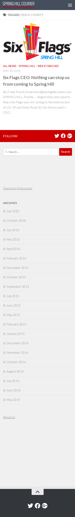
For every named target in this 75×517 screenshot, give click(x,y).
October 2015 (16, 277)
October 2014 (16, 362)
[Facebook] (63, 135)
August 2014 (15, 371)
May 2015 (13, 315)
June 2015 (14, 305)
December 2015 (17, 267)
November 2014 (17, 352)
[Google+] (69, 135)
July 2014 (13, 381)
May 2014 (13, 399)
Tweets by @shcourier (17, 188)
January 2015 (16, 333)
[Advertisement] (15, 454)
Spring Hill (27, 66)
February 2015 (16, 324)
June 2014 (14, 390)
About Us (9, 417)
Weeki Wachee (48, 66)
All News (9, 66)
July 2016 (13, 230)
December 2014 (17, 343)
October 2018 (16, 220)
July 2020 (13, 211)
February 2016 (16, 258)
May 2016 (13, 239)
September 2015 (18, 286)
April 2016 (13, 249)
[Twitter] (56, 135)
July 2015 (13, 296)
